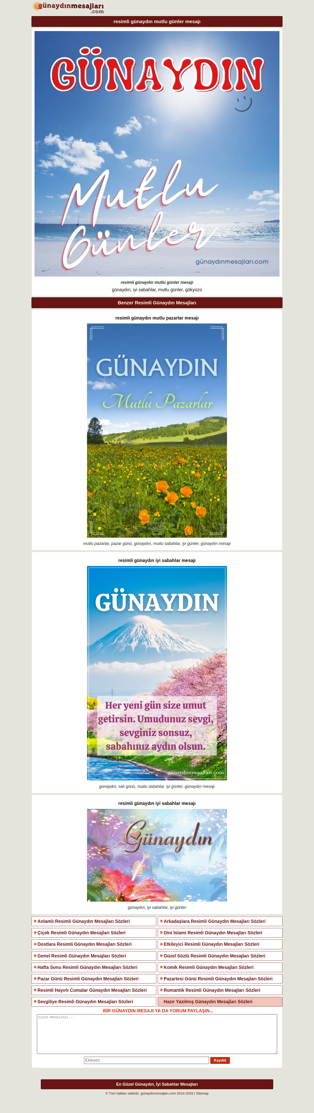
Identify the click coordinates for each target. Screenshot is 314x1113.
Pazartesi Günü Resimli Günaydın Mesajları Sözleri (218, 978)
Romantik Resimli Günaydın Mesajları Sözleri (212, 990)
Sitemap (202, 1100)
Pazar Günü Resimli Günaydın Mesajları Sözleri (88, 978)
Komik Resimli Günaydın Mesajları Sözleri (209, 967)
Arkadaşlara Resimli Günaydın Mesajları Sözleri (215, 921)
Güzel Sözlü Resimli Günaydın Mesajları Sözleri (214, 955)
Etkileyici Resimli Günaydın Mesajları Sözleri (211, 944)
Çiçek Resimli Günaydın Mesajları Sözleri (82, 932)
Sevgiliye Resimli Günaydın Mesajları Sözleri (85, 1001)
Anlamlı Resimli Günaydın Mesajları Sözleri (84, 921)
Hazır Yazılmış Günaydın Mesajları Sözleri (208, 1001)
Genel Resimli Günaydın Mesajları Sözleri (82, 955)
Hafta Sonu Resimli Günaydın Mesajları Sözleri (87, 967)
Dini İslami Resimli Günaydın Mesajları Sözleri (213, 932)
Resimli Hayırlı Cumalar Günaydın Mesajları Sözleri (92, 990)
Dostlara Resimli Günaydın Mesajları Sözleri (85, 944)
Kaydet (220, 1067)
